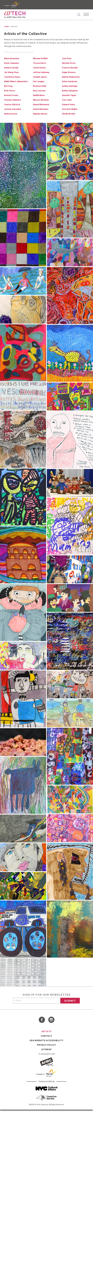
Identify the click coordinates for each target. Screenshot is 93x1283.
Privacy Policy (46, 1045)
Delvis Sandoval (69, 81)
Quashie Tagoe (69, 95)
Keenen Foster (11, 95)
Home (6, 26)
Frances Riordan (70, 67)
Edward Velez (68, 104)
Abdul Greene (10, 113)
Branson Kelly (39, 86)
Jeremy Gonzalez (12, 109)
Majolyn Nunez (40, 113)
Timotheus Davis (12, 77)
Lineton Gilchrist (12, 104)
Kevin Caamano (11, 63)
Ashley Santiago (69, 86)
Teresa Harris (39, 63)
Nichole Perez (69, 63)
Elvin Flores (9, 90)
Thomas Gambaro (12, 100)
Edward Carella (11, 67)
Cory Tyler (67, 100)
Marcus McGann (41, 100)
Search (78, 14)
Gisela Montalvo (40, 109)
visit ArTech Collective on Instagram (51, 1019)
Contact (46, 1036)
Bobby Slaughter (70, 90)
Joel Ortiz (66, 58)
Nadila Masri (39, 95)
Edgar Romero (69, 72)
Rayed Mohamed (41, 104)
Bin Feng (8, 86)
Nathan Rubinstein (71, 77)
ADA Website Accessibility (46, 1040)
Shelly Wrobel (68, 113)
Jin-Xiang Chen (11, 72)
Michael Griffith (40, 58)
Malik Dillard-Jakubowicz (16, 81)
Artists (47, 1031)
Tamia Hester (39, 67)
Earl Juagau (38, 81)
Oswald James (40, 77)
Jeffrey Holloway (41, 72)
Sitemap (46, 1049)
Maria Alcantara (11, 58)
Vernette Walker (70, 109)
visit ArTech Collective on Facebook (41, 1019)
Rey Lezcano (39, 90)
